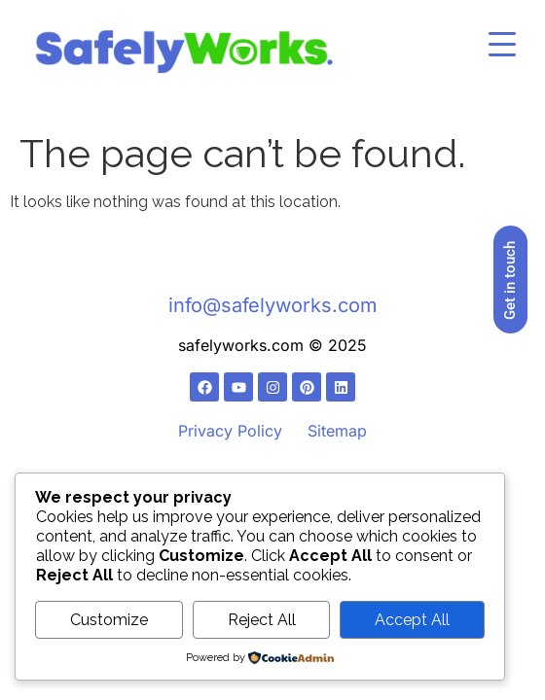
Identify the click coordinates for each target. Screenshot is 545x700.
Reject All (262, 620)
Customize (109, 620)
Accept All (412, 620)
